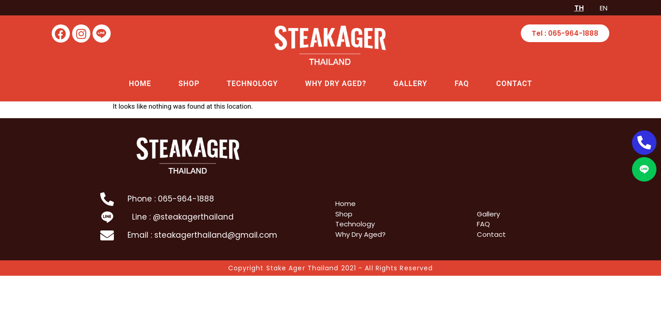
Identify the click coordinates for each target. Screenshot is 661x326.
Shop (188, 83)
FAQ (462, 83)
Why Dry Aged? (336, 83)
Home (140, 83)
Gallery (410, 83)
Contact (514, 83)
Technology (252, 83)
